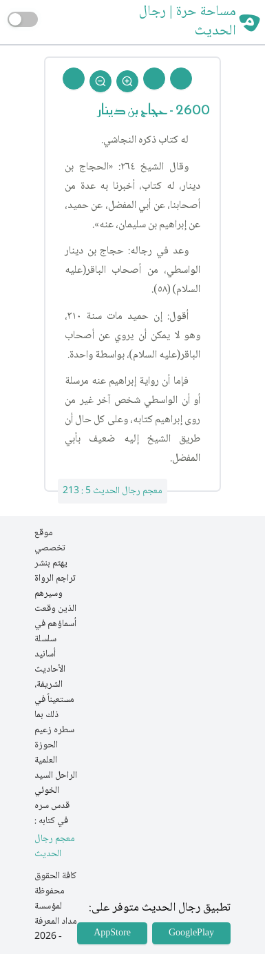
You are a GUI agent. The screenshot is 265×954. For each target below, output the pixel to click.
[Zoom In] (127, 81)
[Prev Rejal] (181, 79)
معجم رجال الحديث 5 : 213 (112, 491)
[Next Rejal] (154, 79)
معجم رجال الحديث (54, 846)
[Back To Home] (74, 79)
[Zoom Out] (100, 81)
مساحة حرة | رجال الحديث (187, 22)
